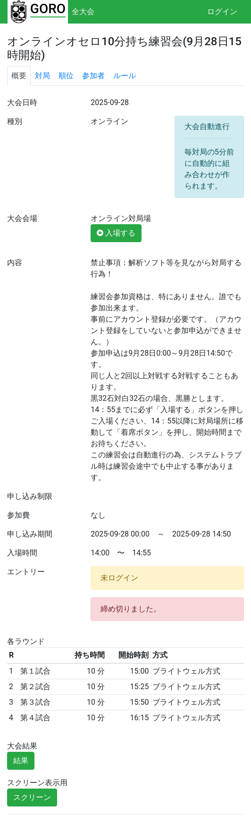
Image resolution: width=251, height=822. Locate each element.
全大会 (83, 11)
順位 (66, 75)
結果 (20, 760)
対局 (42, 75)
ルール (124, 75)
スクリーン (32, 797)
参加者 (93, 75)
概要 (18, 75)
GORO (48, 8)
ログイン (222, 11)
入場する (116, 232)
